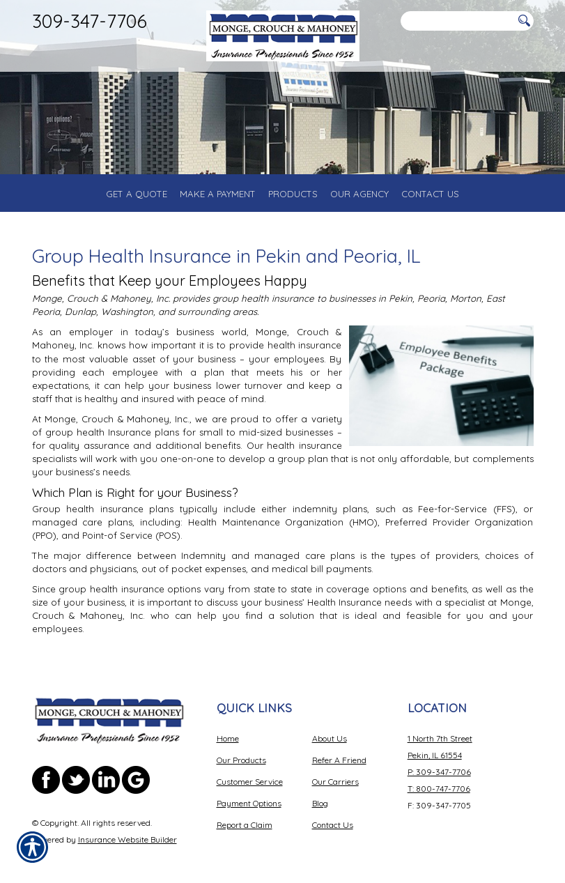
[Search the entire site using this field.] (457, 21)
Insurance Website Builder (127, 839)
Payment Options (249, 803)
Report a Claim (244, 825)
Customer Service (250, 781)
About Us (329, 738)
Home (228, 738)
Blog (320, 803)
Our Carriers (335, 781)
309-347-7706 (89, 21)
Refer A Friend (339, 760)
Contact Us (332, 825)
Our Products (241, 760)
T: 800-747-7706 (439, 788)
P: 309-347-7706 (439, 772)
